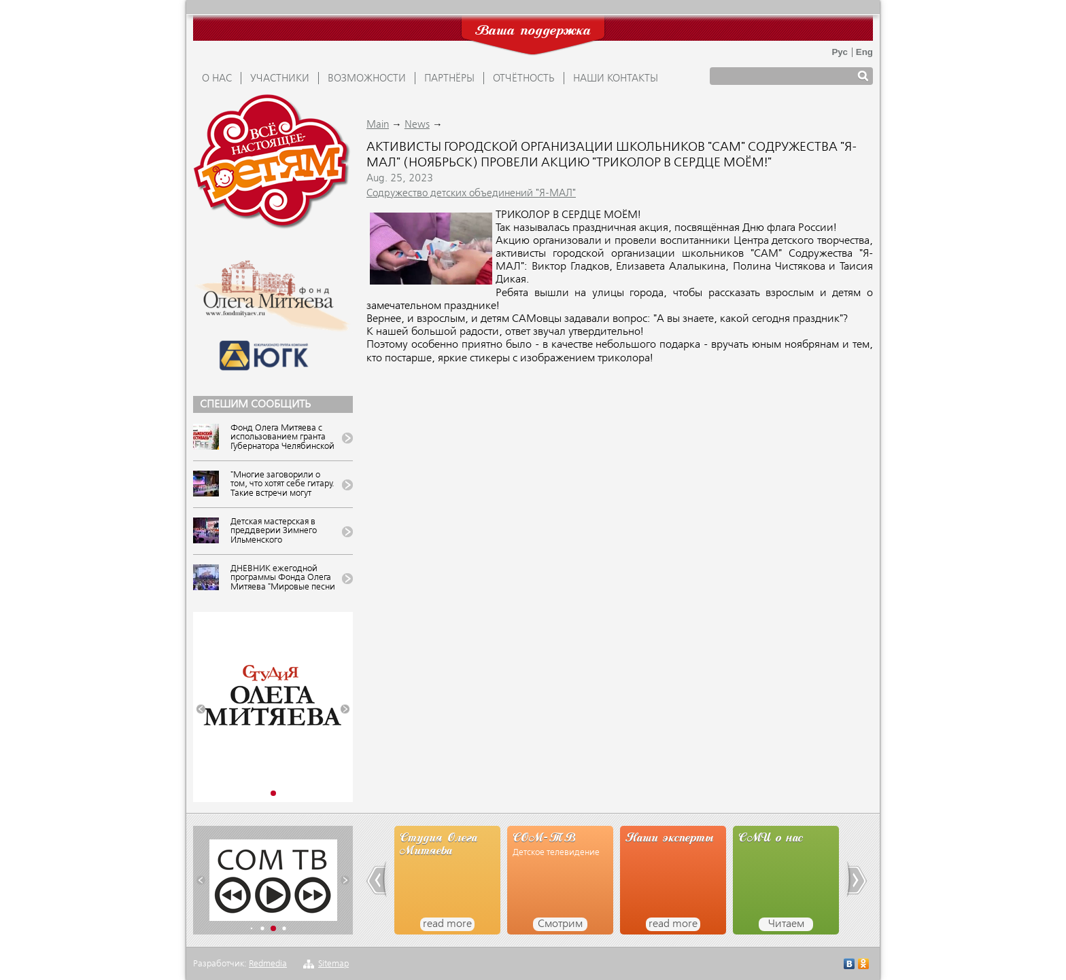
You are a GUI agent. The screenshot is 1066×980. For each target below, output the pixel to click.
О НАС (217, 79)
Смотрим (560, 924)
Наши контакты (615, 79)
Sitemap (333, 964)
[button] (200, 709)
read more (447, 924)
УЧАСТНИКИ (279, 79)
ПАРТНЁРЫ (449, 79)
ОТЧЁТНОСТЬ (524, 79)
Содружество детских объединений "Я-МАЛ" (471, 193)
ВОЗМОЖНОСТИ (367, 79)
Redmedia (268, 964)
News (417, 125)
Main (377, 125)
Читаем (786, 924)
